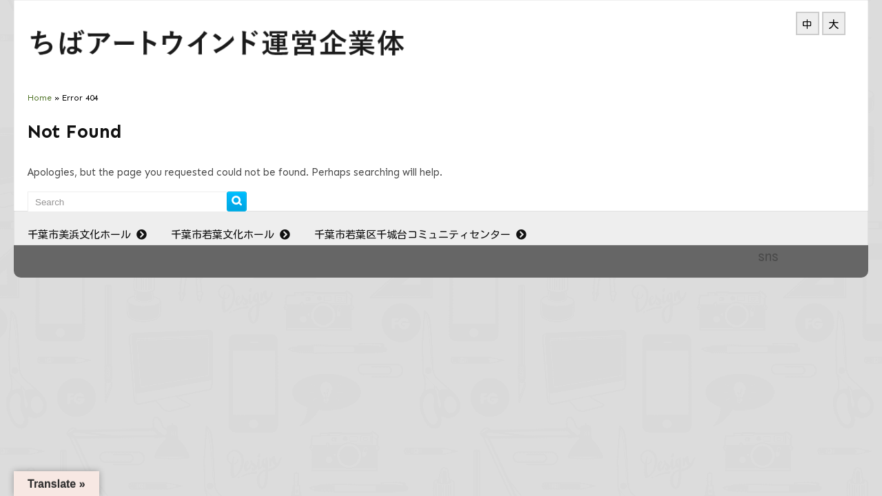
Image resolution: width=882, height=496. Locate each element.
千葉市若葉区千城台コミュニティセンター (422, 234)
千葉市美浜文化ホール (89, 234)
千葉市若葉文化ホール (232, 234)
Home (40, 98)
